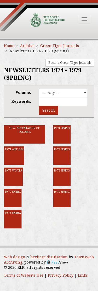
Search (48, 110)
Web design (14, 257)
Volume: (23, 92)
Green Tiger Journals (59, 46)
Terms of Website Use (23, 275)
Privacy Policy (60, 275)
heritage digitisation (49, 257)
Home (9, 46)
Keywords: (21, 101)
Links (83, 275)
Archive (27, 46)
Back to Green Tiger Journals (69, 63)
